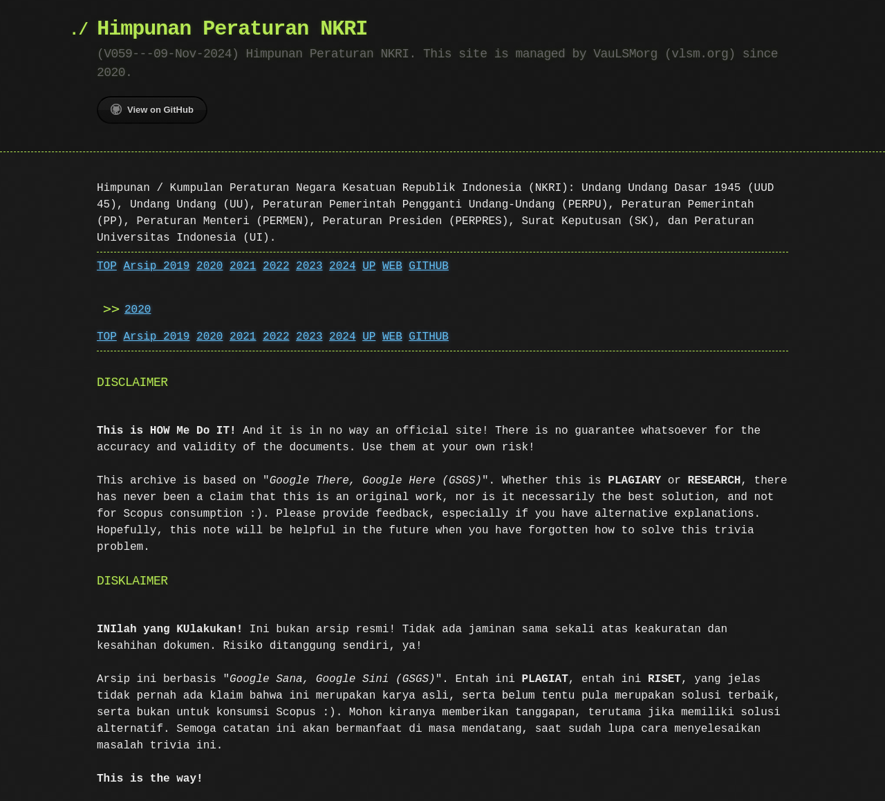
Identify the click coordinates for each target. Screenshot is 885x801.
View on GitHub (152, 109)
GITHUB (429, 266)
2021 (243, 266)
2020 (209, 266)
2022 (276, 266)
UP (368, 266)
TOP (107, 266)
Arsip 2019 (156, 266)
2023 (309, 266)
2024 (342, 266)
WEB (392, 266)
